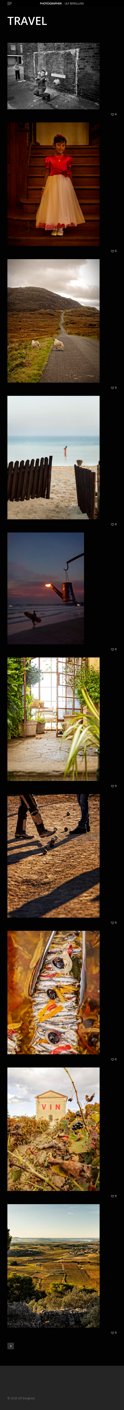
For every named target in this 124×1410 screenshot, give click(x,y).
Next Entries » (10, 1346)
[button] (9, 3)
